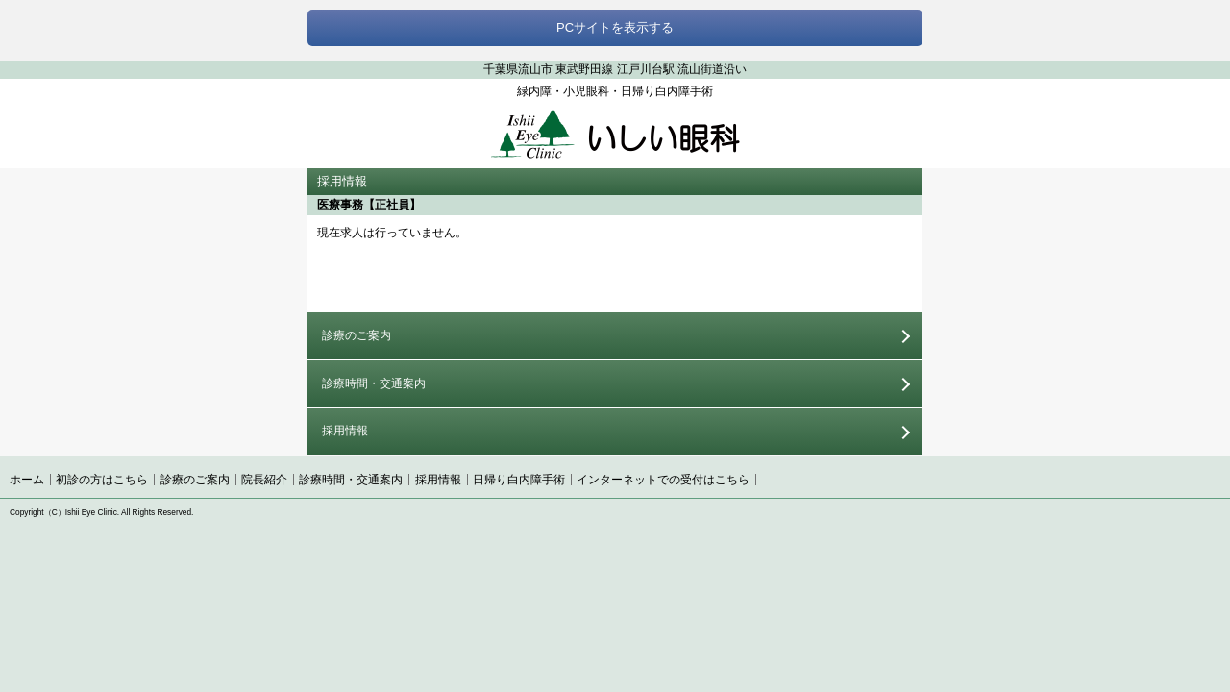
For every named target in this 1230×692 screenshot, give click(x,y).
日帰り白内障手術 (519, 479)
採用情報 (345, 430)
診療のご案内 (356, 335)
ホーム (27, 479)
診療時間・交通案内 (374, 383)
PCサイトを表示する (615, 27)
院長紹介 (264, 479)
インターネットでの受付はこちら (663, 479)
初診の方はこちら (102, 479)
